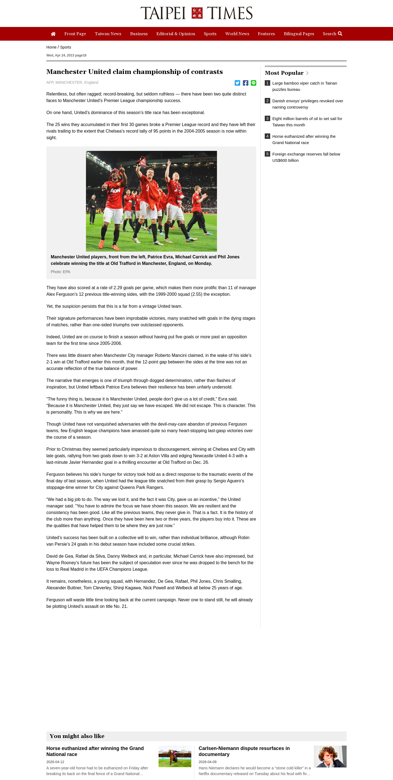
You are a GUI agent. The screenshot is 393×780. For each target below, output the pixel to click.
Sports (65, 47)
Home (51, 47)
